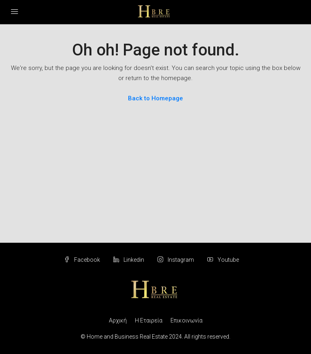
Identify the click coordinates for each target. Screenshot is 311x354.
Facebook (82, 259)
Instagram (176, 259)
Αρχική (118, 320)
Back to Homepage (155, 98)
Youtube (223, 259)
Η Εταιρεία (148, 320)
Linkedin (129, 259)
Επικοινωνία (186, 320)
